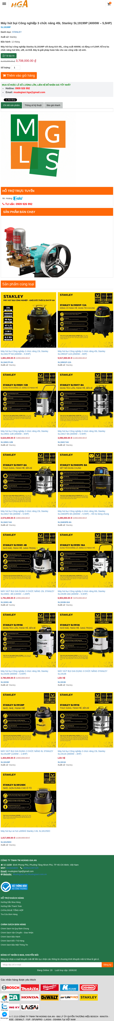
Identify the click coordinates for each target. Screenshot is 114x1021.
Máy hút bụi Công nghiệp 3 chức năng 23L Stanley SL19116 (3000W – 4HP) (81, 752)
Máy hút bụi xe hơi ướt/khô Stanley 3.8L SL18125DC (25, 831)
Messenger (4, 1015)
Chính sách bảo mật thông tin (14, 945)
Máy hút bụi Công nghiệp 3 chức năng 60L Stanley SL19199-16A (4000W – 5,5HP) (81, 592)
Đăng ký (107, 964)
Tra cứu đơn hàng (9, 914)
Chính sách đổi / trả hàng (12, 941)
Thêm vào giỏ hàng (19, 75)
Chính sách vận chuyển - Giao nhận (17, 932)
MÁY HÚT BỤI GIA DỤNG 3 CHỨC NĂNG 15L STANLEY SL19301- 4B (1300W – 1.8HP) (27, 592)
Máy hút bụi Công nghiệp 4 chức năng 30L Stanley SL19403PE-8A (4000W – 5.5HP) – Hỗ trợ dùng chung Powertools (83, 512)
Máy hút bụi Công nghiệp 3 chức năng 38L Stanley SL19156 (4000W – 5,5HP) (24, 672)
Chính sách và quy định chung (15, 928)
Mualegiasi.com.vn (37, 874)
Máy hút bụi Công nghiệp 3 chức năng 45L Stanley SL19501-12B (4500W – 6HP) (24, 432)
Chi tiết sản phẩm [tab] (11, 105)
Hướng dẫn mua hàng (11, 902)
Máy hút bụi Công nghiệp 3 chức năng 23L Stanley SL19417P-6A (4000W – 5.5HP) (24, 352)
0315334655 (12, 868)
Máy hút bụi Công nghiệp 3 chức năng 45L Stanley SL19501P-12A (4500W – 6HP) (81, 352)
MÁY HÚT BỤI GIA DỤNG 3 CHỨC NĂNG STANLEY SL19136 (82, 672)
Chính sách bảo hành (10, 937)
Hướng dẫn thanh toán (11, 906)
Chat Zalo (4, 1007)
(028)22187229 (30, 868)
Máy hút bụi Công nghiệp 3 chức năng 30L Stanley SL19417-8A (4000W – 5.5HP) (81, 432)
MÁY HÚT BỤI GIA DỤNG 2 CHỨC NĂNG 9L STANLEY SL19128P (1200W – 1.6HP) (27, 752)
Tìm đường (4, 999)
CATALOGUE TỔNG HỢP (12, 910)
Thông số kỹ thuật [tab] (33, 105)
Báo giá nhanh (53, 105)
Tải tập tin (9, 56)
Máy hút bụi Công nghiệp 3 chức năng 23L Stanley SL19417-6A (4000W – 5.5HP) (24, 512)
